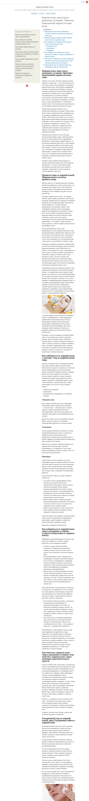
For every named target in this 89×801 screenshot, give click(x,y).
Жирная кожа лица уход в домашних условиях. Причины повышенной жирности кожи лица (59, 33)
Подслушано (51, 13)
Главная (34, 13)
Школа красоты (44, 7)
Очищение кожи (52, 46)
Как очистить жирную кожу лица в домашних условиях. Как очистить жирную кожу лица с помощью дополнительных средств (59, 61)
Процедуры (50, 50)
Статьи (41, 13)
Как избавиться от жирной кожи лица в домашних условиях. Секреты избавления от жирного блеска (59, 54)
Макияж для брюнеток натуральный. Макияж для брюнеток (23, 75)
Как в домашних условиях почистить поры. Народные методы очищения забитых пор (26, 42)
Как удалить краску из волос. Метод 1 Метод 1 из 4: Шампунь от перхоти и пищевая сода (27, 54)
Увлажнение (50, 48)
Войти (83, 2)
